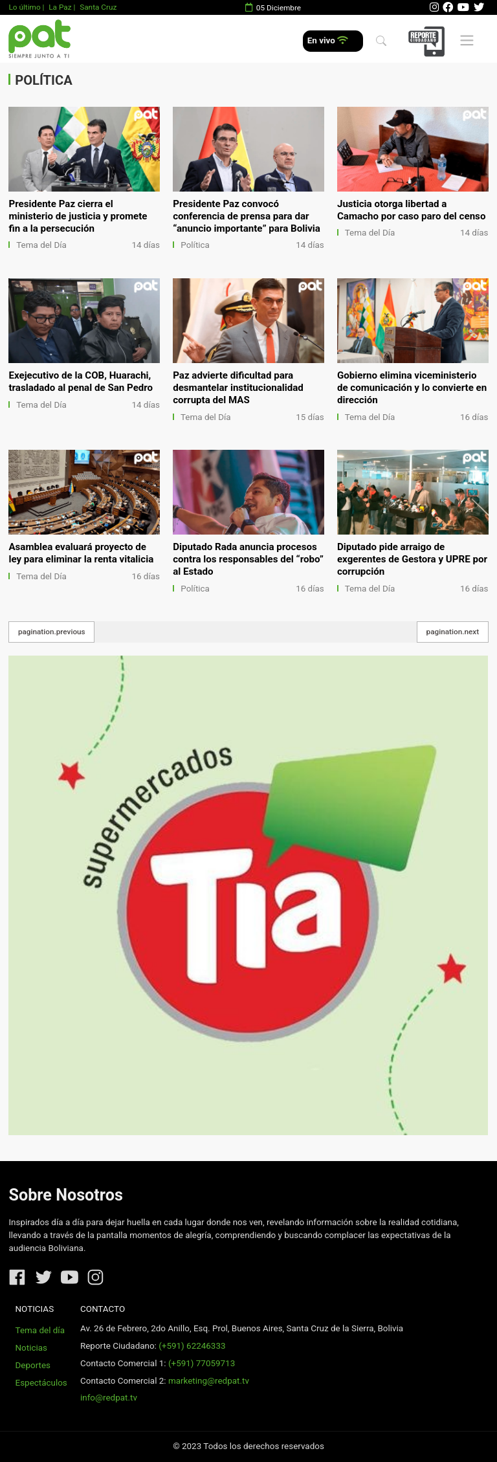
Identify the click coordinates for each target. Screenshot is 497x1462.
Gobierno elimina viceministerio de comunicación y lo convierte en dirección (412, 388)
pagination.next (453, 631)
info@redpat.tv (108, 1397)
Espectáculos (41, 1383)
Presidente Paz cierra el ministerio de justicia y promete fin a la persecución (77, 216)
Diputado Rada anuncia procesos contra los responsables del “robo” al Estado (248, 559)
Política (195, 245)
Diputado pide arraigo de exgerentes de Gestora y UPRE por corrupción (412, 559)
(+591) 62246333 (192, 1346)
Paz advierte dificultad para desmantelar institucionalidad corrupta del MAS (238, 388)
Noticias (31, 1348)
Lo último (24, 7)
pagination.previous (51, 631)
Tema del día (40, 1330)
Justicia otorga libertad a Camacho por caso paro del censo (411, 210)
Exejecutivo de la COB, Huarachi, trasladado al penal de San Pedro (80, 381)
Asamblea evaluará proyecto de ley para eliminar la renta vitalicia (80, 553)
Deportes (33, 1365)
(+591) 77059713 (201, 1363)
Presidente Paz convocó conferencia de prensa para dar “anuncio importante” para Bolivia (246, 216)
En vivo (327, 40)
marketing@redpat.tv (208, 1381)
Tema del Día (41, 245)
